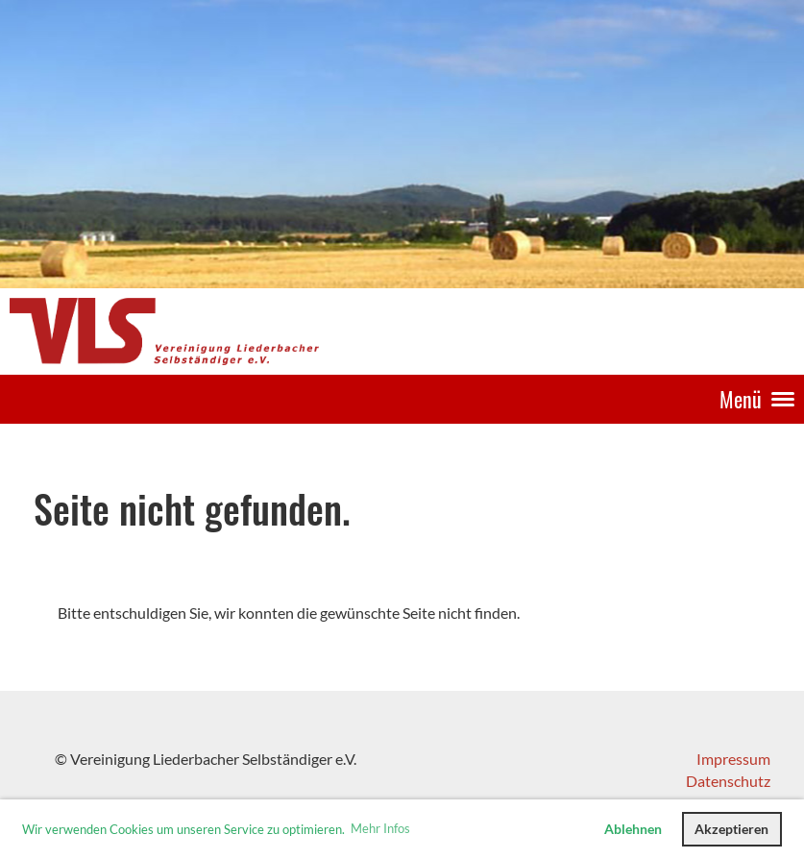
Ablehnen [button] (633, 829)
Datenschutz (728, 781)
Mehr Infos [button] (380, 828)
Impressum (733, 758)
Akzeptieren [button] (731, 829)
